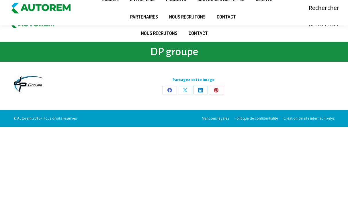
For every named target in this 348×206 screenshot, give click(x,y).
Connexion (304, 3)
